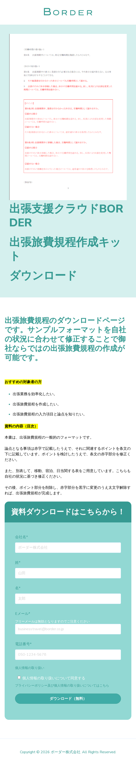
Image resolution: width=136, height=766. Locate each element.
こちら (104, 685)
